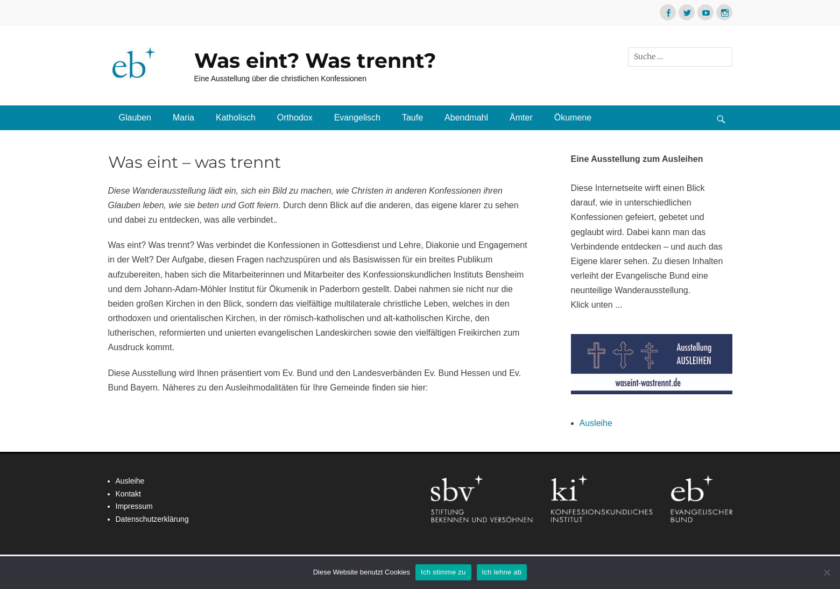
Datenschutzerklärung (152, 519)
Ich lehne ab (502, 572)
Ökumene (572, 117)
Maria (183, 117)
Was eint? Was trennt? (315, 60)
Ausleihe (596, 423)
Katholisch (236, 117)
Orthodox (295, 117)
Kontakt (128, 493)
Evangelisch (357, 117)
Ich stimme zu (443, 572)
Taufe (412, 117)
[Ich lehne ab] (826, 572)
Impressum (134, 506)
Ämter (521, 117)
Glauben (135, 117)
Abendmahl (466, 117)
